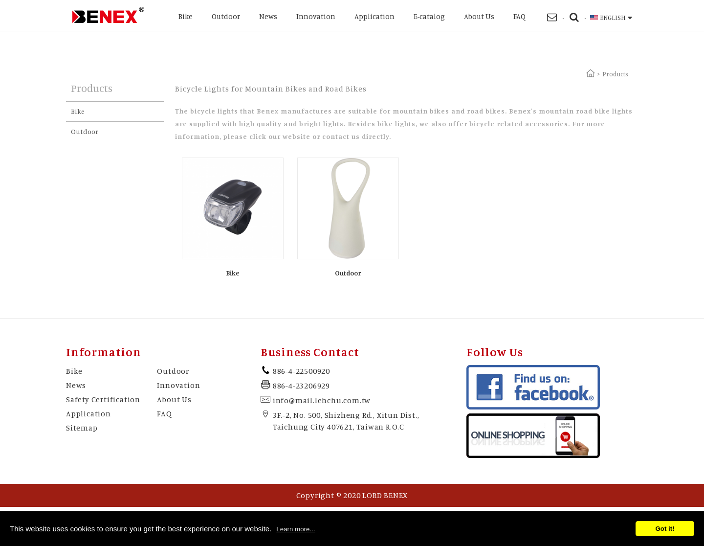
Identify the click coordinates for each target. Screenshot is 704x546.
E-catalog (429, 16)
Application (374, 16)
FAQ (519, 16)
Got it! (664, 528)
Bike (185, 16)
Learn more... (295, 529)
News (268, 16)
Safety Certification (103, 399)
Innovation (315, 16)
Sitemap (82, 427)
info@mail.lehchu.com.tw (322, 400)
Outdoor (226, 16)
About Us (479, 16)
